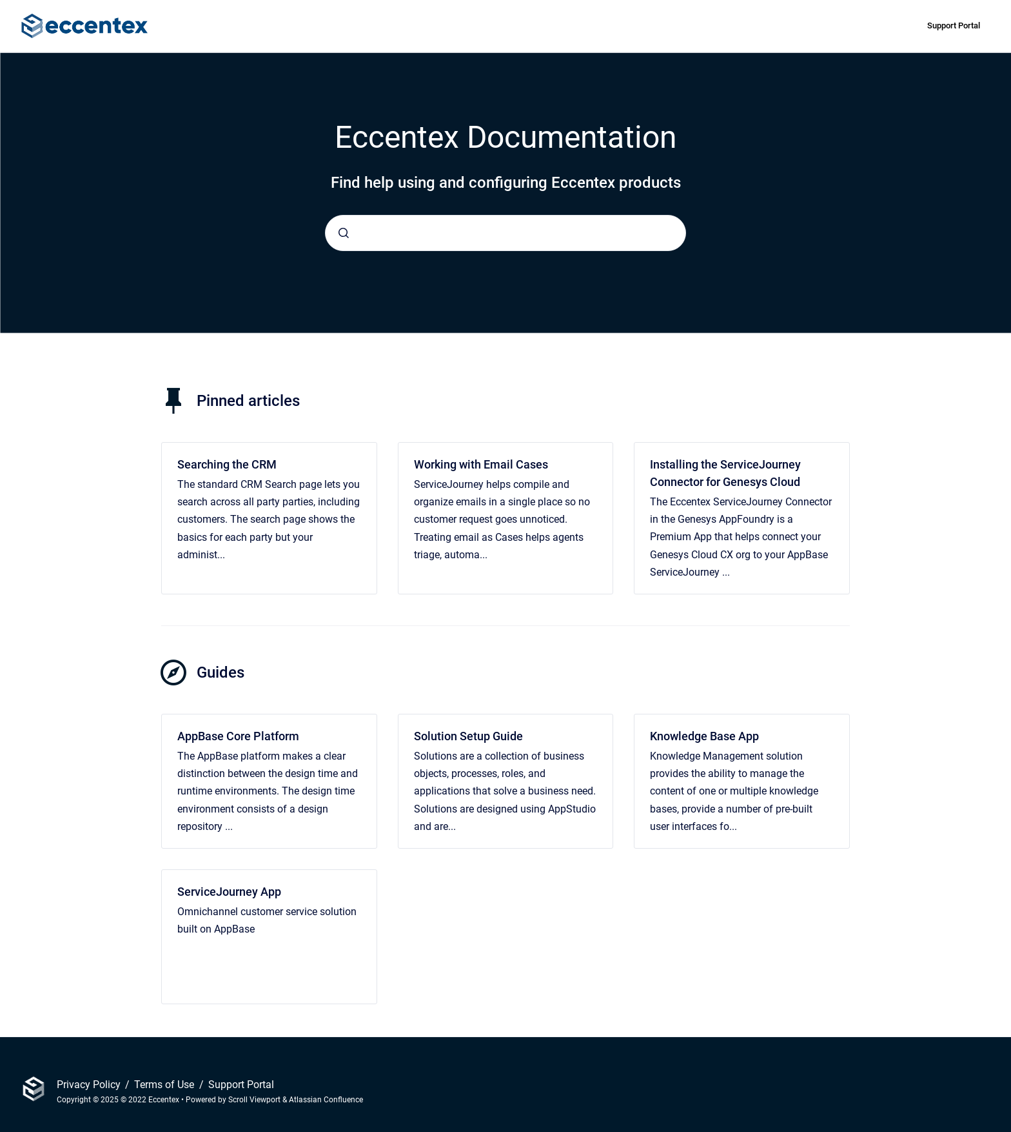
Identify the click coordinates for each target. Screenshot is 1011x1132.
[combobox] (505, 233)
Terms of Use (165, 1084)
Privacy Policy (90, 1084)
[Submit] (343, 233)
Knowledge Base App (704, 736)
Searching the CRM (227, 464)
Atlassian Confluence (326, 1099)
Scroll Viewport (255, 1099)
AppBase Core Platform (238, 736)
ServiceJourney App (229, 891)
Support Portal (953, 25)
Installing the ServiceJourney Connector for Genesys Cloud (725, 473)
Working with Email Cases (481, 464)
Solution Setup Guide (468, 736)
